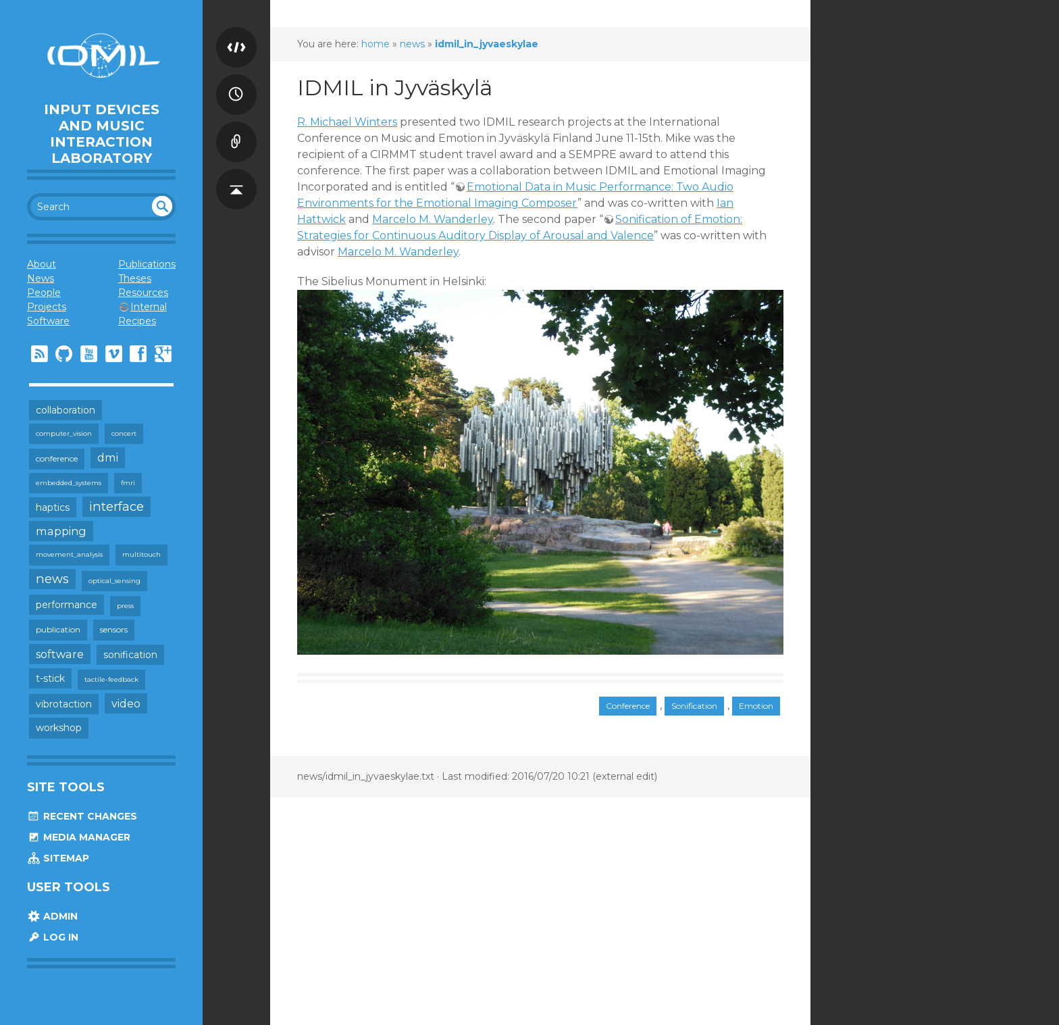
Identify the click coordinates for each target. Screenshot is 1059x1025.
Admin (52, 916)
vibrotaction (64, 704)
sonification (130, 655)
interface (116, 506)
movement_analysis (69, 554)
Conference (628, 706)
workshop (59, 728)
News (40, 278)
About (41, 264)
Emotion (756, 706)
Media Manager (78, 837)
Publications (147, 264)
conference (57, 458)
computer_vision (64, 433)
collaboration (65, 410)
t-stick (50, 678)
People (44, 292)
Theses (134, 278)
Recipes (137, 321)
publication (58, 629)
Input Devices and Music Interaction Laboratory (101, 133)
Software (48, 321)
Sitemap (58, 858)
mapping (61, 531)
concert (123, 433)
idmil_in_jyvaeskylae (486, 44)
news (52, 578)
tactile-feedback (111, 679)
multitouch (141, 554)
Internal (148, 307)
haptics (53, 507)
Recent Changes (82, 816)
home (375, 44)
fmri (128, 482)
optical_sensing (114, 580)
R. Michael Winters (347, 122)
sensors (114, 629)
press (125, 605)
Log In (52, 937)
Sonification (694, 706)
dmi (107, 457)
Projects (46, 307)
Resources (143, 292)
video (125, 703)
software (60, 654)
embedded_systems (68, 482)
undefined (162, 206)
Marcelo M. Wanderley (432, 219)
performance (66, 605)
